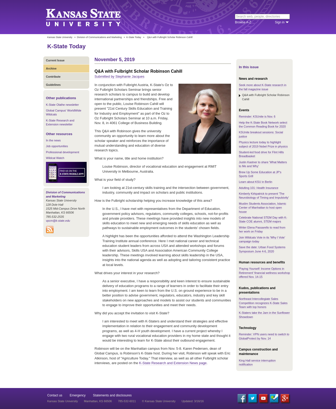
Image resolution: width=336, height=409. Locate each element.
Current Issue (55, 60)
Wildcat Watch (55, 158)
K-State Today (133, 37)
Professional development (62, 152)
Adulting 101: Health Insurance (258, 187)
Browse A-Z (243, 22)
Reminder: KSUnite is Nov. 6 (257, 116)
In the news (53, 140)
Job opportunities (57, 146)
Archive (51, 68)
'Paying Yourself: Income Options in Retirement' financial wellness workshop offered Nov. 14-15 (264, 272)
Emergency (78, 395)
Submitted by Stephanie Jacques (119, 76)
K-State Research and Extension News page (173, 363)
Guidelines (53, 84)
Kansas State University (90, 17)
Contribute (53, 76)
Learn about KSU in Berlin (255, 181)
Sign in (280, 22)
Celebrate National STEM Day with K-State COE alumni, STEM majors (263, 219)
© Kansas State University (159, 401)
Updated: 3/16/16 (193, 401)
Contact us (54, 395)
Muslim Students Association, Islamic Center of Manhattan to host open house (262, 207)
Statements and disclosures (112, 395)
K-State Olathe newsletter (62, 104)
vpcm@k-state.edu (58, 220)
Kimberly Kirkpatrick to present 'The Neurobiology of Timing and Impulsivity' (264, 195)
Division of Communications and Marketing (99, 37)
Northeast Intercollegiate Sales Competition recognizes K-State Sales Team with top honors (263, 303)
